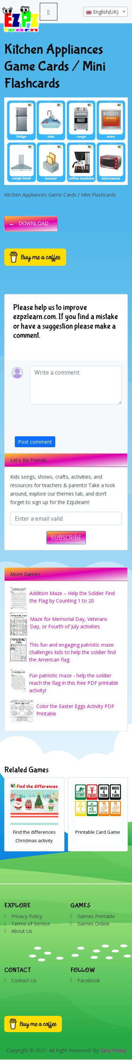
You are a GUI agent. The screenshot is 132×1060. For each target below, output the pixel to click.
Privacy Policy (26, 916)
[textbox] (105, 12)
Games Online (93, 923)
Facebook (88, 980)
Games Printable (96, 916)
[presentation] (68, 422)
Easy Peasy (113, 1050)
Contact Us (24, 980)
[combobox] (105, 12)
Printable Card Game (97, 832)
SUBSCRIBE (66, 537)
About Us (21, 931)
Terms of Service (30, 923)
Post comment (35, 441)
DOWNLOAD (34, 223)
